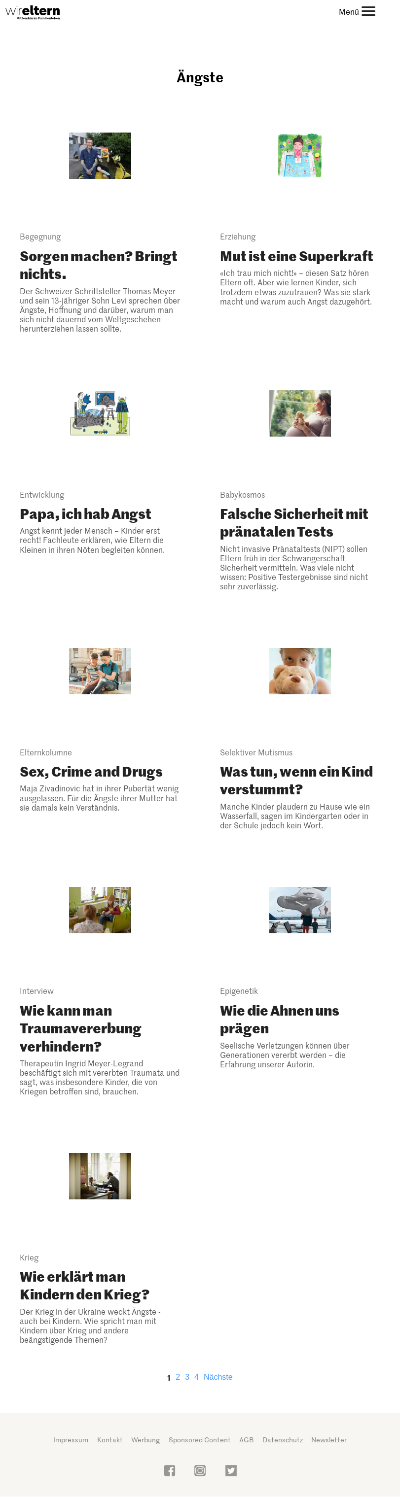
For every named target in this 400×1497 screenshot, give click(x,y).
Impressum (70, 1439)
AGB (246, 1439)
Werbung (145, 1439)
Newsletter (329, 1439)
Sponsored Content (200, 1439)
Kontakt (110, 1439)
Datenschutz (282, 1439)
